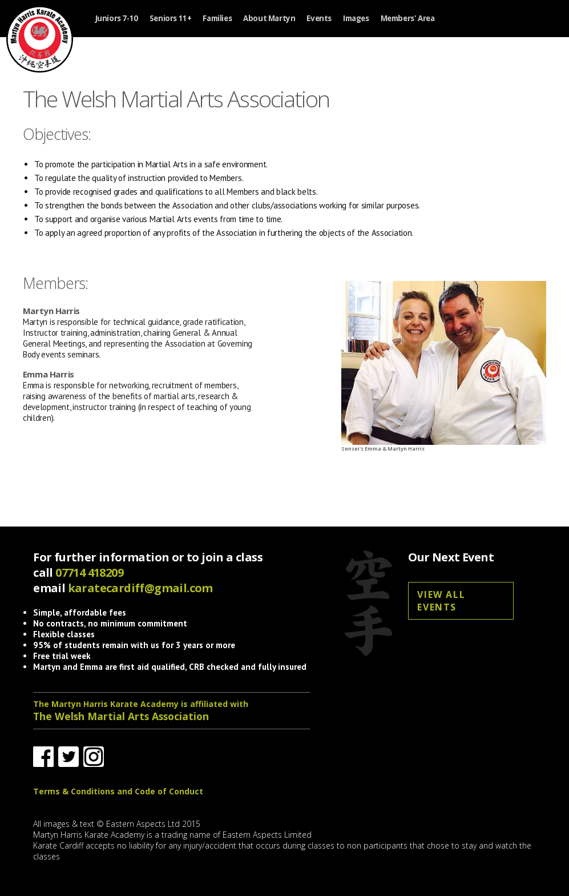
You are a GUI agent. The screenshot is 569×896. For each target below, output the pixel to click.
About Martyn (269, 18)
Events (319, 18)
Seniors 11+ (171, 18)
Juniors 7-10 (116, 18)
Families (217, 18)
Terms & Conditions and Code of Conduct (118, 791)
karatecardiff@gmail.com (140, 588)
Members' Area (408, 18)
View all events (441, 600)
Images (356, 18)
